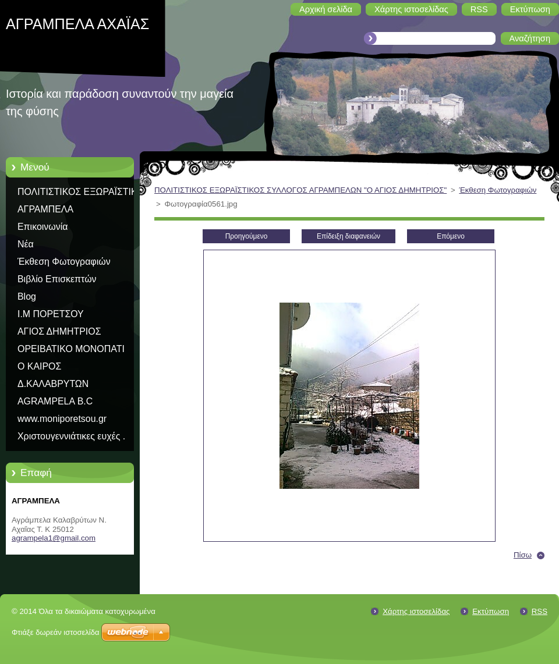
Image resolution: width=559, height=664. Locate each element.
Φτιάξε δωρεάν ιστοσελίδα (55, 632)
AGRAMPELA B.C (55, 401)
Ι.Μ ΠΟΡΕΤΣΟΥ (50, 314)
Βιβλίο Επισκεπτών (57, 279)
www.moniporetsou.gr (62, 419)
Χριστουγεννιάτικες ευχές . (71, 436)
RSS (539, 611)
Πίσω (523, 555)
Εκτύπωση (490, 611)
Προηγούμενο (246, 236)
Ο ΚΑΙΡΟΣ (39, 366)
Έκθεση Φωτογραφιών (64, 262)
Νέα (25, 244)
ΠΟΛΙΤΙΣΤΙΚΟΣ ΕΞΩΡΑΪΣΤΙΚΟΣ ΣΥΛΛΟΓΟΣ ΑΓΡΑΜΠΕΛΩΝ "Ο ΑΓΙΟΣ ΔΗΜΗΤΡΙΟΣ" (83, 194)
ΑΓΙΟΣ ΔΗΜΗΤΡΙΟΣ (59, 331)
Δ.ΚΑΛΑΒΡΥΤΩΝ (53, 384)
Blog (26, 296)
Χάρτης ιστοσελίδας (416, 611)
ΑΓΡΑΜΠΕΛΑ (45, 209)
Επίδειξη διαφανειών (348, 236)
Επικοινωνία (42, 227)
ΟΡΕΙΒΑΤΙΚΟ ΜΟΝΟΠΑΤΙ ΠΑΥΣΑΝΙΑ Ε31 (71, 351)
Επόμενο (451, 236)
